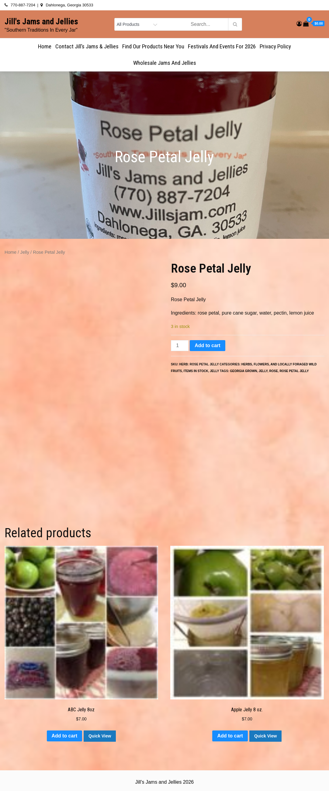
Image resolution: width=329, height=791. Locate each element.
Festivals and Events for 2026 (222, 46)
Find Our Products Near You (153, 46)
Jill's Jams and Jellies (41, 21)
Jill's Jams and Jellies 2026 (164, 782)
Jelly (24, 252)
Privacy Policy (275, 46)
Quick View (99, 736)
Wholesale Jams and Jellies (164, 62)
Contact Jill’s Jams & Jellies (87, 46)
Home (44, 46)
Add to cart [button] (64, 735)
